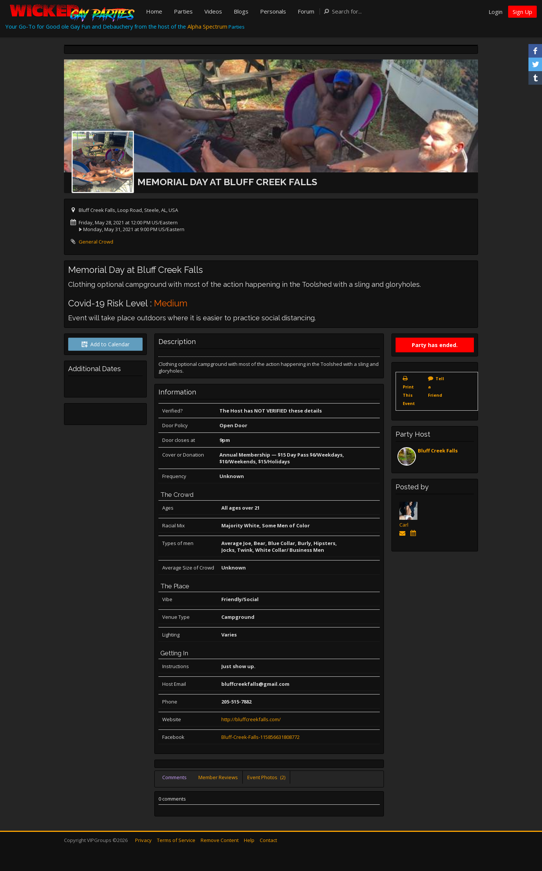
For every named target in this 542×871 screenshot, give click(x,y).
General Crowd (96, 241)
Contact (268, 840)
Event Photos (266, 777)
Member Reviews (218, 777)
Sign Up (522, 11)
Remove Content (220, 840)
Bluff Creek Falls (438, 450)
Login (495, 11)
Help (249, 840)
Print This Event (409, 395)
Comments (174, 777)
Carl (403, 524)
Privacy (143, 840)
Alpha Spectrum (207, 26)
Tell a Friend (436, 387)
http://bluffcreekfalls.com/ (251, 719)
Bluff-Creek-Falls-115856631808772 (260, 737)
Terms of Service (176, 840)
